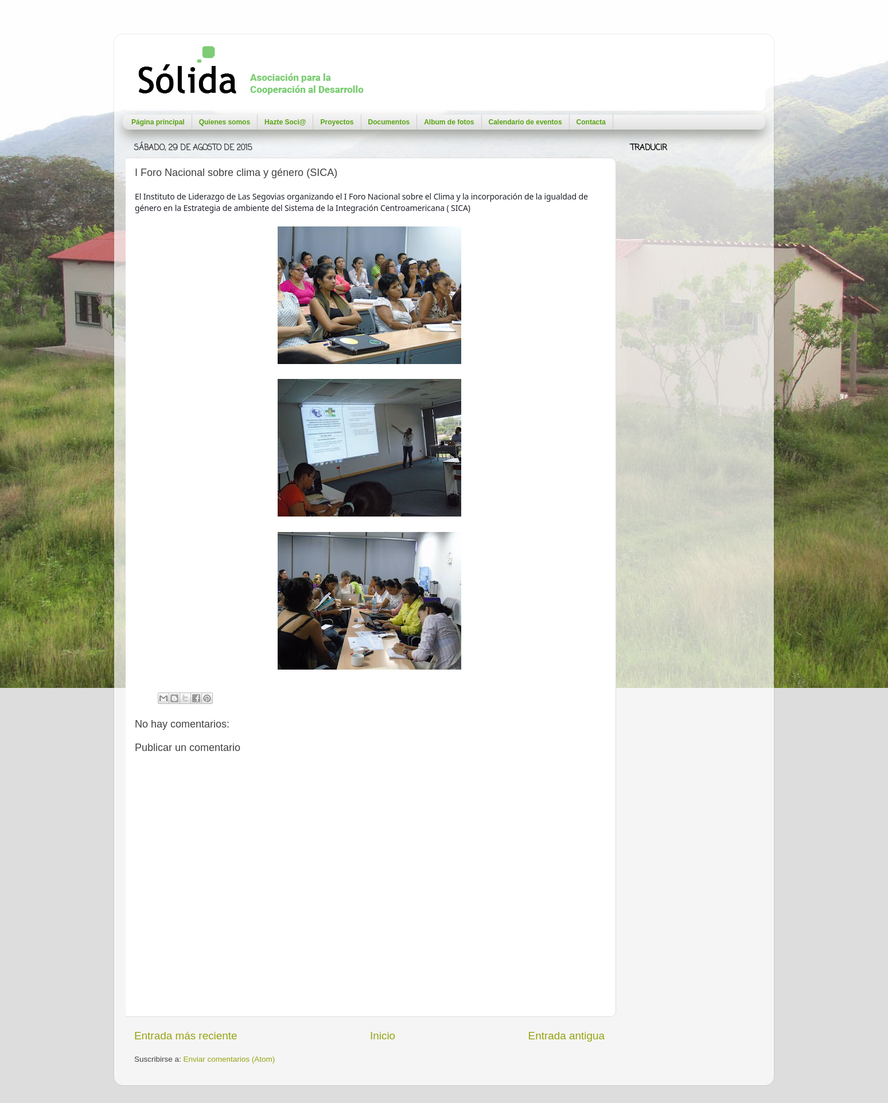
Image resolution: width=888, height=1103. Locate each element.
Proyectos (336, 122)
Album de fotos (449, 122)
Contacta (591, 122)
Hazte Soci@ (285, 122)
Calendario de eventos (525, 122)
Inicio (382, 1036)
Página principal (158, 122)
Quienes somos (224, 122)
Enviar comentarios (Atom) (229, 1059)
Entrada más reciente (185, 1036)
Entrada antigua (566, 1036)
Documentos (389, 122)
